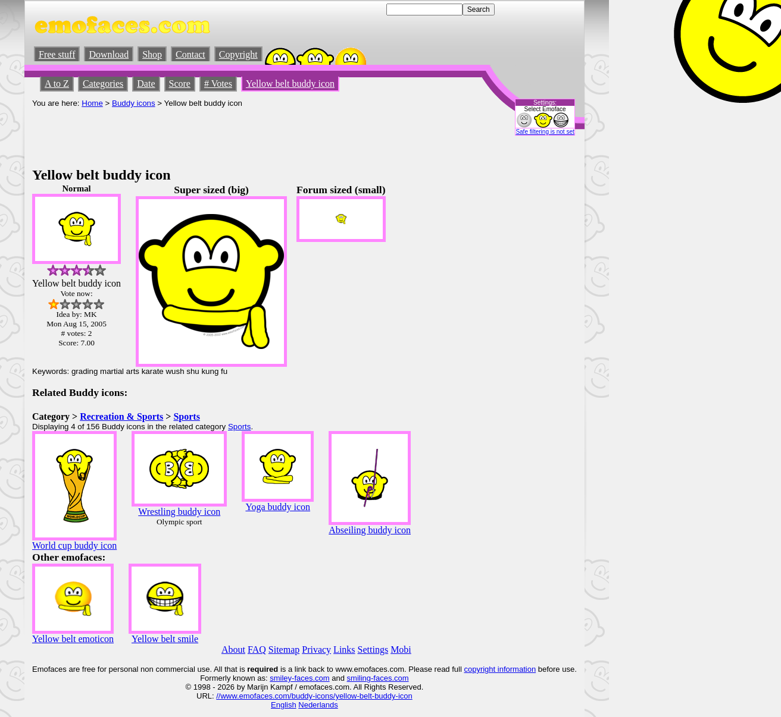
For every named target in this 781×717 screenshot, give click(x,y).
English (283, 704)
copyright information (500, 669)
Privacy (316, 649)
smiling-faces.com (378, 678)
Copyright (238, 54)
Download (109, 54)
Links (344, 649)
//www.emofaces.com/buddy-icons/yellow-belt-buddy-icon (314, 695)
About (233, 649)
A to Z (57, 83)
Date (146, 83)
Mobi (400, 649)
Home (92, 103)
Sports (186, 416)
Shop (152, 54)
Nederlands (318, 704)
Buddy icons (133, 103)
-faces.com (311, 678)
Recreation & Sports (121, 416)
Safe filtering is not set (545, 131)
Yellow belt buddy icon (290, 83)
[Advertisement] (249, 134)
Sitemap (283, 649)
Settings (373, 649)
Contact (190, 54)
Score (179, 83)
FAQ (257, 649)
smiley (281, 678)
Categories (103, 83)
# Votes (218, 83)
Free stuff (57, 54)
